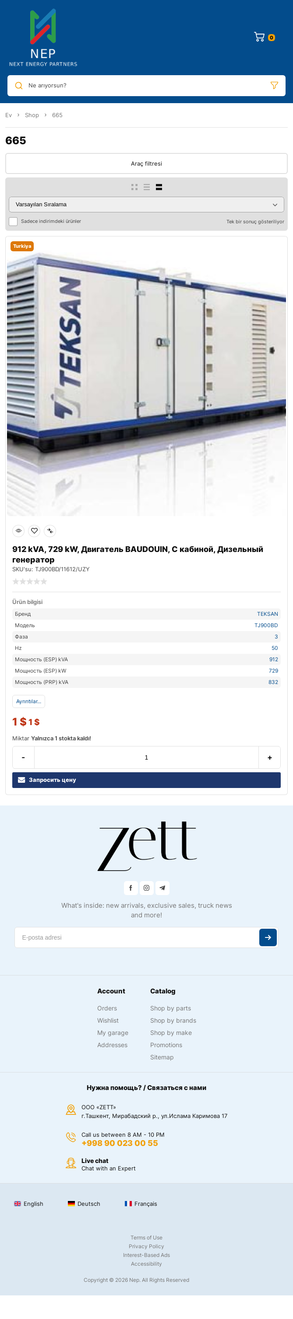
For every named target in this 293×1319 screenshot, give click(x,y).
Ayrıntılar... (28, 701)
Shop (32, 114)
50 (275, 648)
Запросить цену (47, 780)
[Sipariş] (146, 204)
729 (273, 670)
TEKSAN (267, 614)
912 (273, 659)
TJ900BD (266, 625)
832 (273, 682)
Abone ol (268, 937)
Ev (8, 114)
